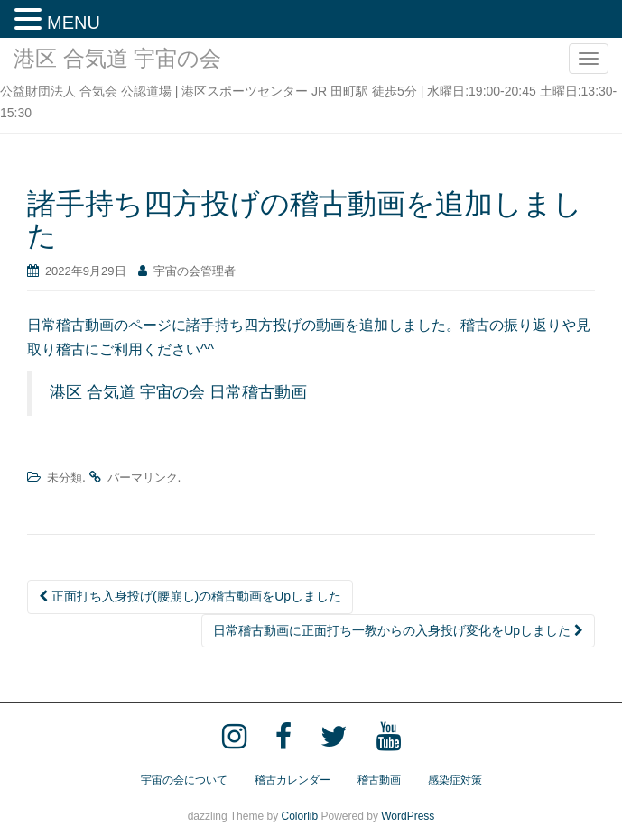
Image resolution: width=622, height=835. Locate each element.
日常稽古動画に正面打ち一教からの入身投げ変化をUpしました (398, 630)
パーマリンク (142, 477)
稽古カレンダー (292, 780)
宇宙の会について (184, 780)
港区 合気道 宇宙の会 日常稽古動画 (178, 392)
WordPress (407, 816)
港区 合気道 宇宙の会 (117, 58)
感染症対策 (455, 780)
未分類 (64, 477)
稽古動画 (379, 780)
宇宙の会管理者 (194, 271)
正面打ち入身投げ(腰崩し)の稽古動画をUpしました (190, 596)
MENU (73, 22)
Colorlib (299, 816)
